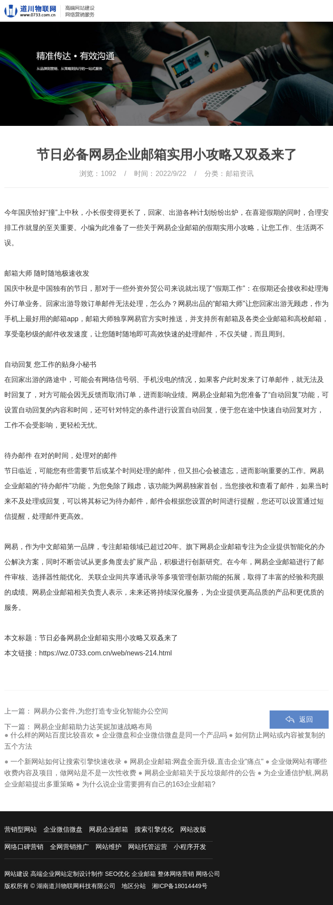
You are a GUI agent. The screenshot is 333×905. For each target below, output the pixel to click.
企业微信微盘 (62, 829)
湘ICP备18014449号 (180, 885)
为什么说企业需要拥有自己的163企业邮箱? (149, 784)
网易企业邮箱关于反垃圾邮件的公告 (200, 773)
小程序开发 (190, 846)
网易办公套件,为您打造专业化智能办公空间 (101, 721)
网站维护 (109, 846)
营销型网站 (20, 829)
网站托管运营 (147, 846)
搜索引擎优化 (154, 829)
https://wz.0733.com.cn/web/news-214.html (105, 653)
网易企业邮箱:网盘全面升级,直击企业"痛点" (197, 761)
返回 (306, 730)
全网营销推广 (69, 846)
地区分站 (134, 885)
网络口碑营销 (23, 846)
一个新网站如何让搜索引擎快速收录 (66, 761)
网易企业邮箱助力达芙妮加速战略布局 (93, 737)
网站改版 (193, 829)
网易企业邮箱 (108, 829)
